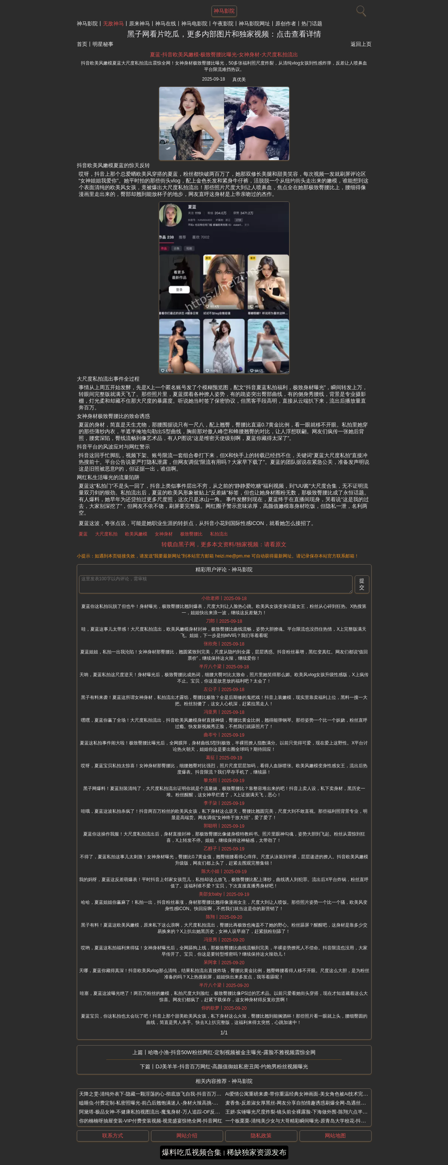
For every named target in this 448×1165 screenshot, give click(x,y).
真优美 (239, 79)
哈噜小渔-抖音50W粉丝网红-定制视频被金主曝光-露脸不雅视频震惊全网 (232, 1052)
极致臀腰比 (191, 534)
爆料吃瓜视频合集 (192, 1152)
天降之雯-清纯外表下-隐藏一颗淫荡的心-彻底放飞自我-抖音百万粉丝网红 (157, 1094)
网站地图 (335, 1136)
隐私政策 (261, 1136)
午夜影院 (223, 23)
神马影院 (87, 23)
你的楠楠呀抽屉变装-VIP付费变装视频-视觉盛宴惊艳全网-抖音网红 (151, 1121)
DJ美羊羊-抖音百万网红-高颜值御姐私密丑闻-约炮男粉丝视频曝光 (232, 1066)
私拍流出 (219, 534)
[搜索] (360, 9)
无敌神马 (113, 23)
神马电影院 (194, 23)
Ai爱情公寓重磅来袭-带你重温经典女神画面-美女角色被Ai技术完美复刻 (301, 1094)
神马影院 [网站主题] (224, 11)
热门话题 (311, 23)
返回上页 (361, 44)
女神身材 (164, 534)
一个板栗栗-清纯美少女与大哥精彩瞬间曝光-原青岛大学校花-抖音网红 (300, 1121)
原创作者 (285, 23)
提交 (361, 584)
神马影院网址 (254, 23)
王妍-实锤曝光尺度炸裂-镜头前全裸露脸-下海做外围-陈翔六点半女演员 (301, 1112)
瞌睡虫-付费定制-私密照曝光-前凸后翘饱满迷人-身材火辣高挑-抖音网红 (156, 1103)
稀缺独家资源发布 (256, 1152)
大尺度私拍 (106, 534)
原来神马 (139, 23)
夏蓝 (83, 534)
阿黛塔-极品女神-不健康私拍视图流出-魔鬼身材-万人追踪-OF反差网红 (154, 1112)
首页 (82, 44)
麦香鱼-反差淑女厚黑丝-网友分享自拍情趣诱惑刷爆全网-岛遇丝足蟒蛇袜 (302, 1103)
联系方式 (112, 1136)
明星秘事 (103, 44)
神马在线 (165, 23)
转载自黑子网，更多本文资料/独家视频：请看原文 (224, 544)
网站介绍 (186, 1136)
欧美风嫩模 (136, 534)
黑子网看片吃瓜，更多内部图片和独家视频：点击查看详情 (224, 34)
